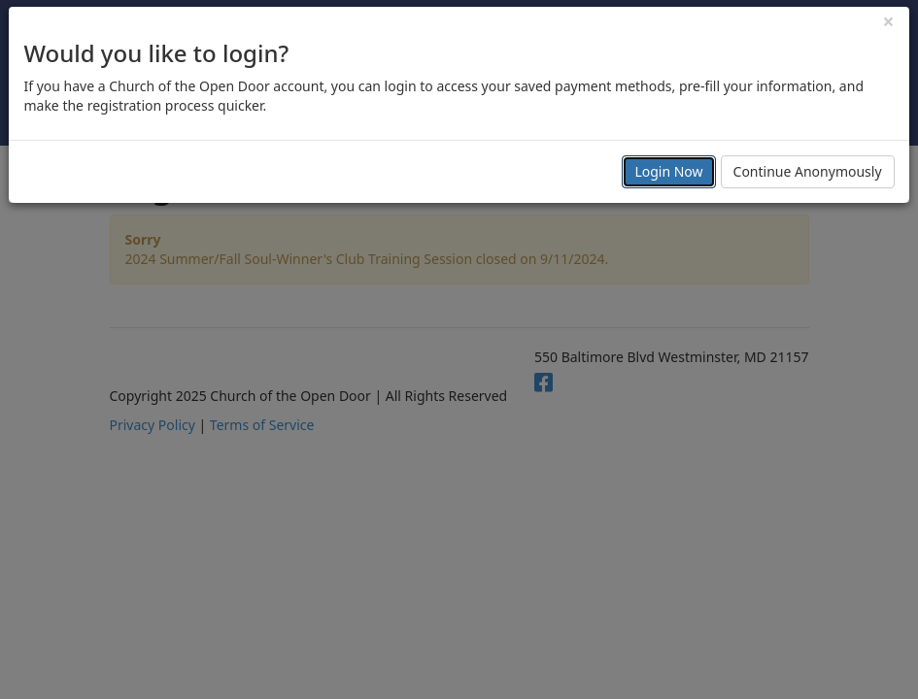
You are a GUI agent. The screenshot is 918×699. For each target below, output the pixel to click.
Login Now (668, 171)
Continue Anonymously (807, 171)
